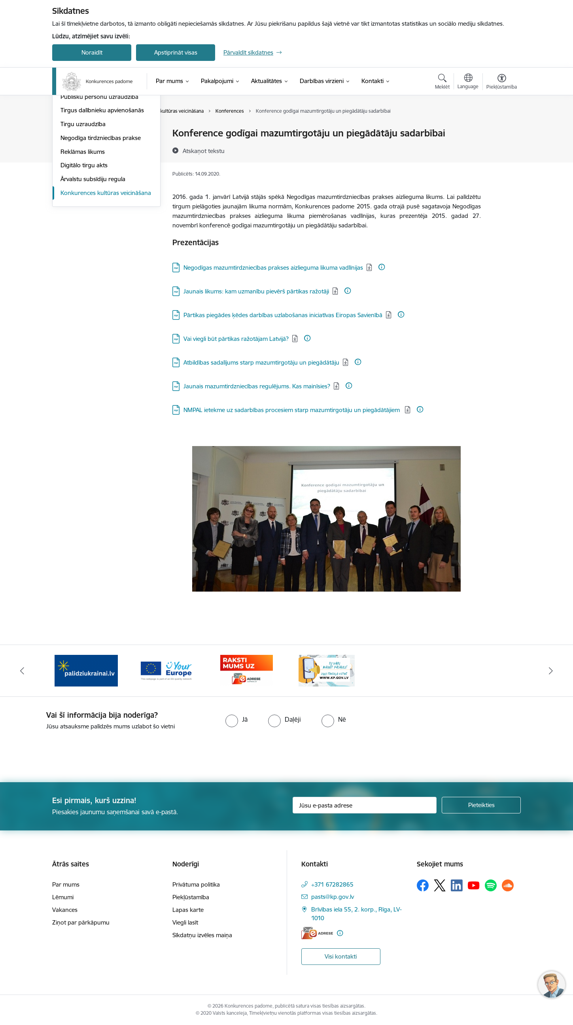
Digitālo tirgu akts (84, 249)
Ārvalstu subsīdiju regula (93, 263)
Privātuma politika (196, 884)
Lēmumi (71, 133)
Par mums (65, 884)
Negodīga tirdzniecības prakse (101, 222)
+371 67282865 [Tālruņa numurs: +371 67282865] (332, 884)
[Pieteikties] (481, 805)
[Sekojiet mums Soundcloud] (508, 885)
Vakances (65, 909)
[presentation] (66, 753)
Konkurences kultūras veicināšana (106, 277)
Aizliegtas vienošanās (88, 147)
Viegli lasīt (185, 922)
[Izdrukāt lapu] (501, 130)
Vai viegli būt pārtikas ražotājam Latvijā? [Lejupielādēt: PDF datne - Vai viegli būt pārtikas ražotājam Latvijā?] (236, 338)
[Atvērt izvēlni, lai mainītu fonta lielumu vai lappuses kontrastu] (501, 82)
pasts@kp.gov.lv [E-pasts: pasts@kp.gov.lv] (332, 896)
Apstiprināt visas (175, 52)
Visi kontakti (341, 956)
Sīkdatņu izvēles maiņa (202, 935)
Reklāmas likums (83, 236)
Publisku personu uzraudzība (99, 181)
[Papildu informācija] (381, 267)
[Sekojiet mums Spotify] (491, 885)
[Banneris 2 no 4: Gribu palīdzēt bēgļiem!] (86, 670)
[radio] (236, 719)
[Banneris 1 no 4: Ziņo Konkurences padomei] (327, 670)
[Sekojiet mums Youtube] (474, 885)
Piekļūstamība (190, 897)
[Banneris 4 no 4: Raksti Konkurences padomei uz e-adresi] (246, 670)
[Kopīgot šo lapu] (501, 149)
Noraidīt (91, 52)
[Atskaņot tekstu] (204, 150)
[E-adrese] (317, 933)
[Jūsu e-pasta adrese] (365, 805)
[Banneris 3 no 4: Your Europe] (166, 670)
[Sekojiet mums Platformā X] (440, 885)
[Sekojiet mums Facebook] (423, 885)
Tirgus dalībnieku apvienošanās (102, 195)
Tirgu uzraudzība (83, 208)
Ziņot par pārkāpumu (81, 922)
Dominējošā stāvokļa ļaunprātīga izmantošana (104, 164)
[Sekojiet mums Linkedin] (457, 885)
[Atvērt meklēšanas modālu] (442, 82)
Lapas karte (188, 909)
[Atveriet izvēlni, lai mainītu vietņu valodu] (468, 82)
